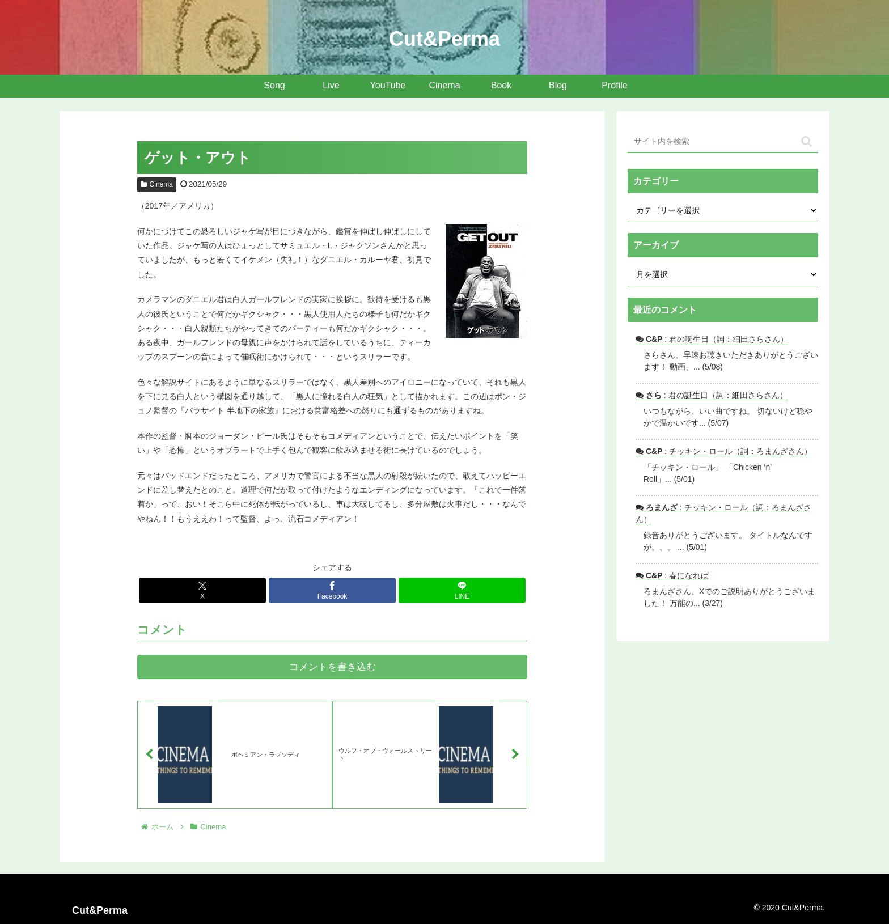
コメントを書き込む (332, 667)
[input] (723, 141)
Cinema (157, 184)
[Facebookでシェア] (332, 590)
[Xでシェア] (202, 590)
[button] (806, 141)
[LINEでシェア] (462, 590)
